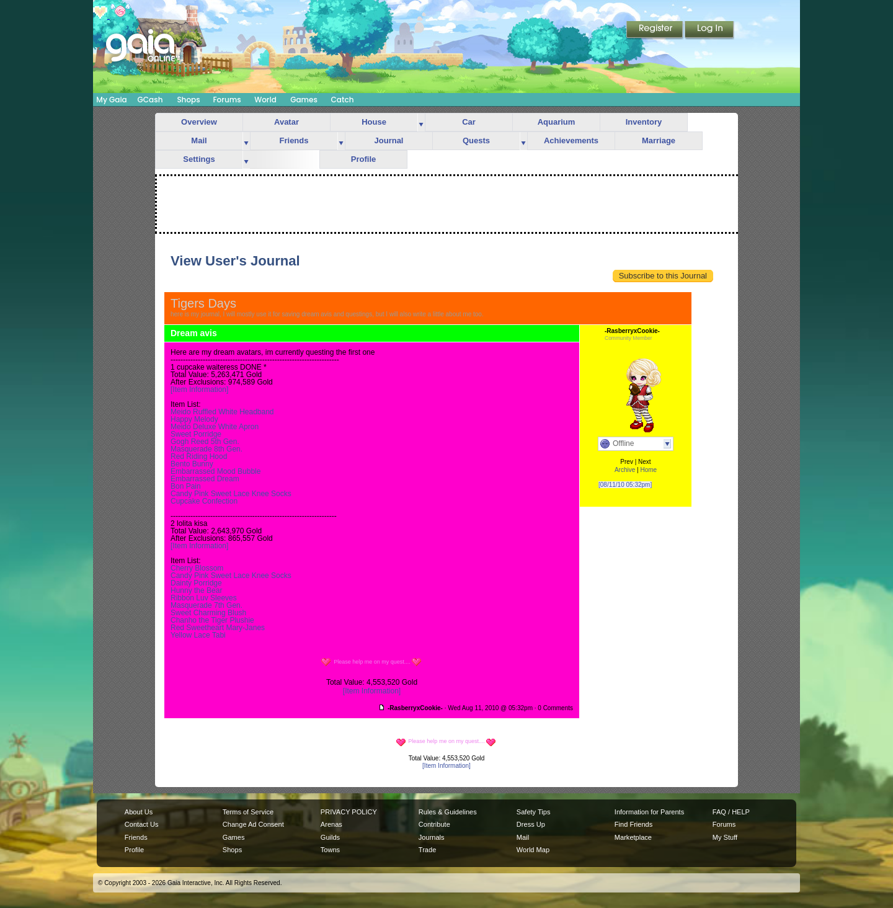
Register (655, 30)
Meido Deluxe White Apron (215, 426)
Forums (227, 99)
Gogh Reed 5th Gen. (205, 441)
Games (304, 99)
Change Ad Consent (253, 824)
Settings (199, 159)
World (265, 99)
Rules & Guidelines (448, 812)
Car (469, 122)
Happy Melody (194, 419)
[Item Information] (199, 389)
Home (648, 469)
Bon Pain (186, 486)
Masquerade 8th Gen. (206, 449)
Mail (199, 140)
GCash (150, 99)
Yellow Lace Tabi (198, 635)
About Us (139, 812)
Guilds (330, 837)
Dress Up (531, 824)
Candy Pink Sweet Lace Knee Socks (231, 493)
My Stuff (725, 837)
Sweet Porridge (196, 434)
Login (709, 30)
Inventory (644, 122)
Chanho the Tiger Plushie (212, 620)
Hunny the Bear (196, 590)
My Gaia (111, 99)
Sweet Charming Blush (208, 612)
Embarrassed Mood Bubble (215, 471)
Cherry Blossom (197, 568)
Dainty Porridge (196, 583)
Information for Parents (649, 812)
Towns (330, 849)
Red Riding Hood (199, 456)
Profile (363, 159)
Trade (427, 849)
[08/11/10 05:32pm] (625, 484)
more (421, 122)
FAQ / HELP (731, 812)
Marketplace (633, 837)
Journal (389, 140)
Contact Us (142, 824)
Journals (432, 837)
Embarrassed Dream (205, 478)
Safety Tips (534, 812)
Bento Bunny (192, 464)
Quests (476, 140)
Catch (342, 99)
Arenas (331, 824)
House (374, 122)
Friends (294, 140)
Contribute (434, 824)
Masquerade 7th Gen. (206, 605)
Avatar (286, 122)
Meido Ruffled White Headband (222, 411)
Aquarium (556, 122)
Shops (188, 99)
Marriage (658, 140)
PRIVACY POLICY (349, 812)
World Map (533, 849)
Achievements (571, 140)
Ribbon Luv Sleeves (204, 598)
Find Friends (633, 824)
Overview (199, 122)
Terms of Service (248, 812)
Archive (625, 469)
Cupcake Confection (204, 501)
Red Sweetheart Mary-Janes (218, 627)
